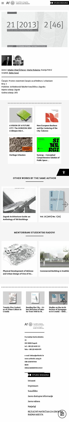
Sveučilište (33, 391)
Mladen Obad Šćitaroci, (17, 70)
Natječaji (32, 406)
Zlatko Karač (14, 73)
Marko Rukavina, (34, 70)
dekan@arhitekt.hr (37, 355)
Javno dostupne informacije (40, 396)
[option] (18, 204)
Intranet (31, 380)
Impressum (33, 385)
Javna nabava (34, 401)
